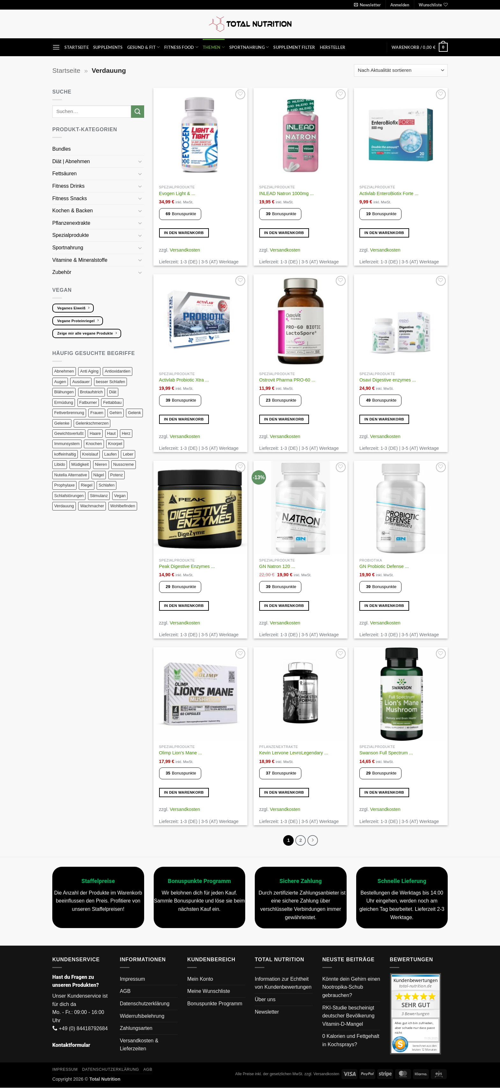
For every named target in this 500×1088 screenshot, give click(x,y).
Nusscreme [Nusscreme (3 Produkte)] (123, 464)
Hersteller (333, 47)
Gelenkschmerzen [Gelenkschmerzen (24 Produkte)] (92, 423)
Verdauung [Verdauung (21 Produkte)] (64, 505)
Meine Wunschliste (208, 991)
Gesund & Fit (143, 47)
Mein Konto (200, 979)
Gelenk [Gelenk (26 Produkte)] (134, 412)
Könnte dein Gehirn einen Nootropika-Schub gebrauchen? (351, 987)
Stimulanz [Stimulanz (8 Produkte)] (99, 495)
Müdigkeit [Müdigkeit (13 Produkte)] (80, 464)
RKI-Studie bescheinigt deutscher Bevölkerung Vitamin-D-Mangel (348, 1016)
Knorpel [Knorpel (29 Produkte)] (115, 443)
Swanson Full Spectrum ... (386, 752)
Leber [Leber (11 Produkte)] (128, 454)
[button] (367, 5)
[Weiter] (313, 840)
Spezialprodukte (71, 235)
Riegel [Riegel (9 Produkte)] (86, 485)
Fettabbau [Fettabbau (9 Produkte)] (112, 402)
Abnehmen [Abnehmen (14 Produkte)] (64, 371)
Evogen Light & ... (177, 193)
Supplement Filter (294, 47)
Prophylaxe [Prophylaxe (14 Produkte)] (64, 485)
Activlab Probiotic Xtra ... (184, 379)
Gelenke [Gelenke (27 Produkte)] (62, 423)
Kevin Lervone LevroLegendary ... (293, 752)
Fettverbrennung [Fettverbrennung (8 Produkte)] (69, 412)
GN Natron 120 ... (277, 566)
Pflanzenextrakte (72, 223)
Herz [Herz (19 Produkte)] (126, 433)
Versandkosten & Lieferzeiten (139, 1045)
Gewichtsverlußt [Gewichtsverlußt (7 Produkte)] (69, 433)
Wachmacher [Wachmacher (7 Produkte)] (92, 505)
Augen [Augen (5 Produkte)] (60, 381)
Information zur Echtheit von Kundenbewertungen (283, 983)
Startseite (76, 47)
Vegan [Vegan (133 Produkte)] (120, 495)
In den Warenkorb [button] (184, 233)
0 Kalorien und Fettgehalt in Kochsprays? (350, 1041)
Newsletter (267, 1012)
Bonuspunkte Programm (214, 1004)
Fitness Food (181, 47)
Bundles (61, 149)
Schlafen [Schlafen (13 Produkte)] (106, 485)
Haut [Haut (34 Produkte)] (111, 433)
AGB (125, 991)
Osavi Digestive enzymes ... (387, 379)
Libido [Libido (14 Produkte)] (59, 464)
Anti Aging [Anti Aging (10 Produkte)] (89, 371)
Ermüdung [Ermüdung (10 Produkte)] (63, 402)
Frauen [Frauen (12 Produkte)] (96, 412)
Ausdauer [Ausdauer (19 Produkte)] (81, 381)
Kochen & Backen (73, 210)
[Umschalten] (140, 161)
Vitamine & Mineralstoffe (80, 260)
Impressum (132, 979)
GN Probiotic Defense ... (384, 566)
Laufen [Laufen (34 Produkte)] (110, 454)
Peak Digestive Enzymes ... (187, 566)
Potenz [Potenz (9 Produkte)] (116, 474)
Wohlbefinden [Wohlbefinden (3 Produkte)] (122, 505)
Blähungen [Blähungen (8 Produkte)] (64, 391)
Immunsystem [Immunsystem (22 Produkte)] (67, 443)
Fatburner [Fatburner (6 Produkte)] (88, 402)
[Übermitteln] (137, 111)
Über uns (265, 999)
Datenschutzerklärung (145, 1004)
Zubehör (61, 272)
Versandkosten (185, 250)
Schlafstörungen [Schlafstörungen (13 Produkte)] (69, 495)
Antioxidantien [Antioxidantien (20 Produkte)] (117, 371)
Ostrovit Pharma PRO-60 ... (287, 379)
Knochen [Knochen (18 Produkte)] (94, 443)
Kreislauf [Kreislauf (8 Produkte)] (90, 454)
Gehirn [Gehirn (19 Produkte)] (115, 412)
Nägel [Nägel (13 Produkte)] (98, 474)
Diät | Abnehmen (71, 161)
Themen (214, 47)
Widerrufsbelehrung (142, 1016)
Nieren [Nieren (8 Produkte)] (101, 464)
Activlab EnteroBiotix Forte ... (389, 193)
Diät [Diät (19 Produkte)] (112, 391)
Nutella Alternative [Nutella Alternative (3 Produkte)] (70, 474)
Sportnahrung (249, 47)
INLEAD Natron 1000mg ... (286, 193)
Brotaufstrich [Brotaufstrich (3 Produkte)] (91, 391)
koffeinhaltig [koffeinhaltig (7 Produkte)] (65, 454)
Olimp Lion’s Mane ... (180, 752)
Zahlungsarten (136, 1028)
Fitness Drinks (69, 186)
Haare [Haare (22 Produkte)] (95, 433)
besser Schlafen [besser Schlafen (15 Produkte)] (110, 381)
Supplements (108, 47)
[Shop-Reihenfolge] (401, 70)
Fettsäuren (65, 173)
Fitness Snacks (70, 198)
